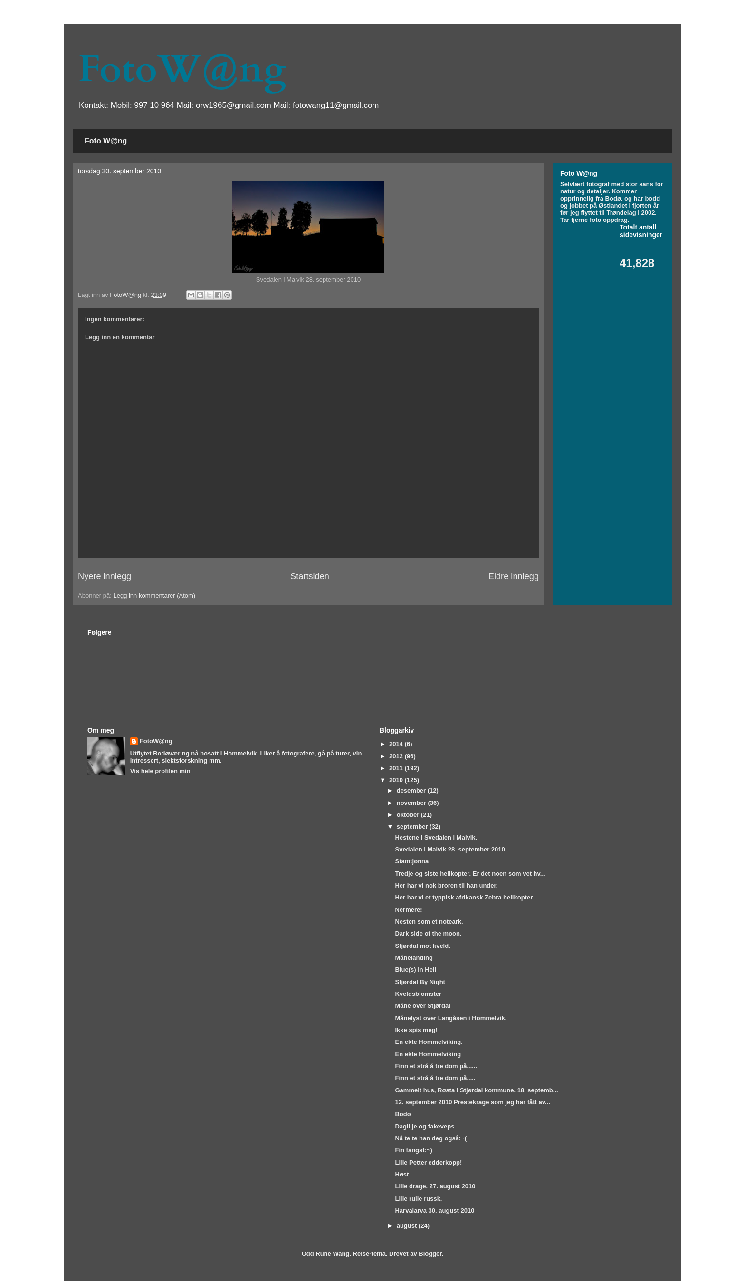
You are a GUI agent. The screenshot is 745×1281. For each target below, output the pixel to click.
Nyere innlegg (104, 576)
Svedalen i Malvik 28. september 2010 (450, 849)
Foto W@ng (106, 141)
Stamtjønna (412, 861)
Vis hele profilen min (160, 770)
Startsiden (309, 576)
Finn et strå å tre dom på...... (436, 1066)
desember (412, 790)
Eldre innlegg (513, 576)
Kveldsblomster (418, 993)
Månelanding (413, 957)
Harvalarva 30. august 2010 (434, 1210)
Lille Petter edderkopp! (428, 1162)
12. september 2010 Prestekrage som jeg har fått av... (472, 1102)
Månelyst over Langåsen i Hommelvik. (450, 1018)
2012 (397, 756)
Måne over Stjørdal (422, 1005)
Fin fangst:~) (413, 1150)
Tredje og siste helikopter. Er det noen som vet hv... (470, 873)
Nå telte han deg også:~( (431, 1138)
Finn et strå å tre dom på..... (435, 1077)
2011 (397, 768)
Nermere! (408, 909)
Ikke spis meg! (416, 1029)
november (412, 802)
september (413, 826)
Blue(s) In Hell (415, 969)
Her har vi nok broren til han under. (446, 885)
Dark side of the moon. (428, 933)
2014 (397, 743)
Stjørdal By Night (420, 981)
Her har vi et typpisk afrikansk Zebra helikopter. (464, 897)
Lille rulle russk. (418, 1198)
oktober (409, 814)
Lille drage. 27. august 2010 (435, 1186)
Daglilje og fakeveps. (425, 1126)
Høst (402, 1174)
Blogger (430, 1253)
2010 (397, 780)
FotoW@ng (182, 69)
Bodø (403, 1114)
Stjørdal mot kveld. (422, 945)
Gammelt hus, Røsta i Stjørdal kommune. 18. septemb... (476, 1090)
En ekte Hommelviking (428, 1054)
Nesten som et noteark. (429, 921)
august (408, 1225)
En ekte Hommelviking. (428, 1041)
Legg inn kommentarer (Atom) (154, 595)
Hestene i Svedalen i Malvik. (436, 837)
